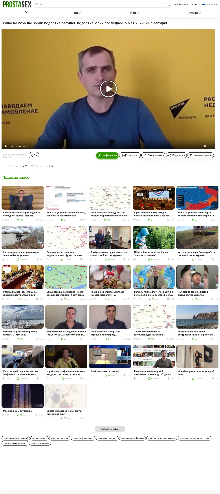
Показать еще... (110, 429)
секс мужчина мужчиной (16, 438)
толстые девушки (59, 438)
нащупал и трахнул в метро (161, 438)
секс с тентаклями (40, 443)
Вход (194, 5)
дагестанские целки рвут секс (194, 438)
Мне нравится (5, 156)
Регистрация (181, 5)
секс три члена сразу (83, 438)
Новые (78, 12)
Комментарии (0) (203, 155)
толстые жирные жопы (15, 443)
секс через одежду (107, 438)
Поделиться (178, 155)
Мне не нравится (10, 156)
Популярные (195, 12)
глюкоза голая (39, 438)
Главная (25, 13)
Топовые (134, 12)
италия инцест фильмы (132, 438)
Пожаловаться (156, 155)
